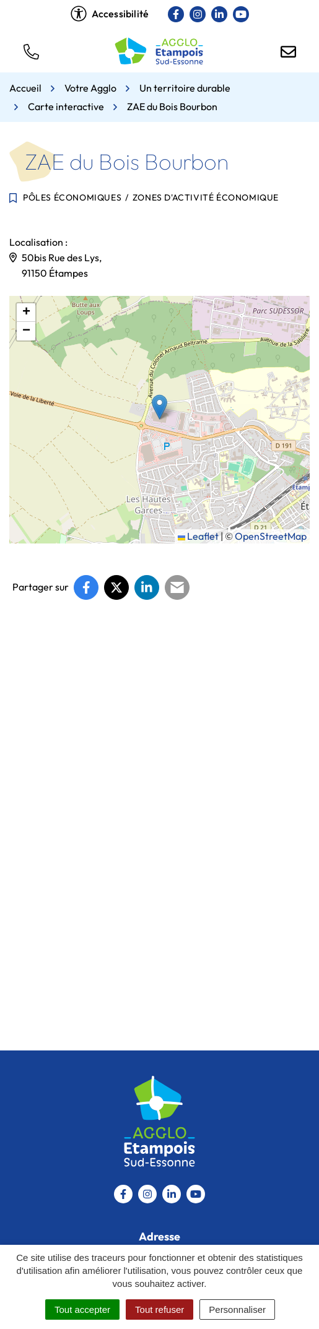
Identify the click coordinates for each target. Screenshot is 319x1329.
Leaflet (198, 536)
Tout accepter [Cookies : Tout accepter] (82, 1309)
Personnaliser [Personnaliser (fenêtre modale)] (237, 1309)
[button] (31, 50)
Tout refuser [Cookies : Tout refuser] (159, 1309)
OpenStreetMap (271, 536)
